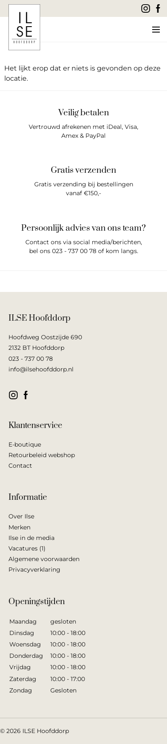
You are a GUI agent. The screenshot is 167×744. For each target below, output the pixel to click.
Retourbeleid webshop (41, 455)
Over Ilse (21, 516)
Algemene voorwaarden (43, 559)
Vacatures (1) (27, 548)
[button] (155, 29)
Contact (20, 465)
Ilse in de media (31, 538)
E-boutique (24, 444)
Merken (19, 527)
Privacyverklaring (34, 569)
